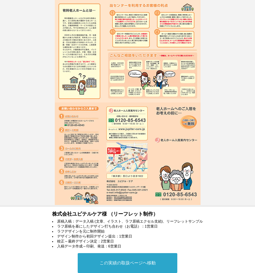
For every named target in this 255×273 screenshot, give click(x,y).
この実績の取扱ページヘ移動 (128, 262)
